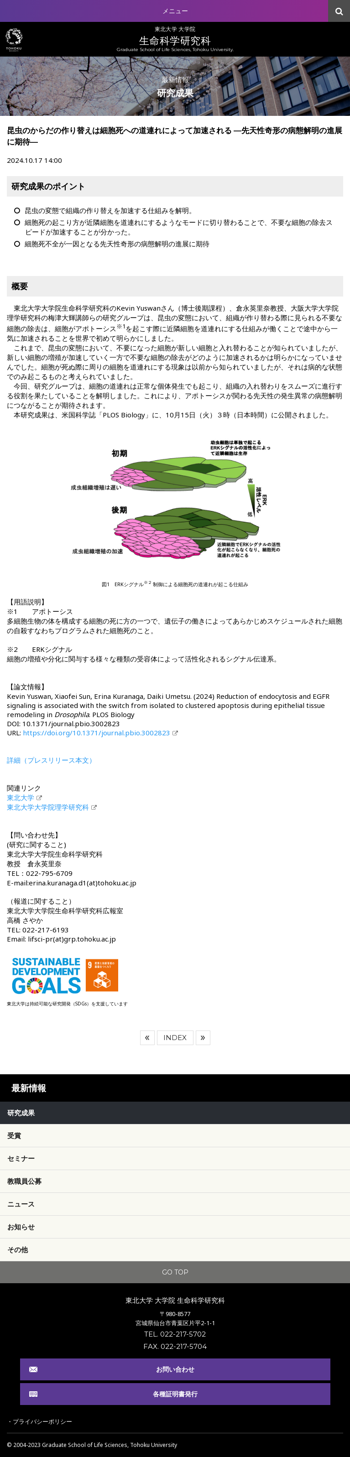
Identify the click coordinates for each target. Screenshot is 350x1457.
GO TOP (175, 1272)
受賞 (14, 1135)
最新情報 (28, 1088)
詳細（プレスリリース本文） (51, 760)
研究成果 (21, 1112)
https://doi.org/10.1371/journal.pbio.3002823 (96, 732)
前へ (147, 1037)
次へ (203, 1037)
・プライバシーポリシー (39, 1421)
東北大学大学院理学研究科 (48, 807)
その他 (17, 1249)
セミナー (21, 1158)
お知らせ (21, 1226)
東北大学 (20, 797)
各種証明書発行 (175, 1393)
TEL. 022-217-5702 (175, 1334)
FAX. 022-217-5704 (175, 1346)
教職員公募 (24, 1181)
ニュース (21, 1203)
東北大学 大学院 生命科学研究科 (175, 1300)
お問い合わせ (175, 1369)
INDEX (175, 1037)
